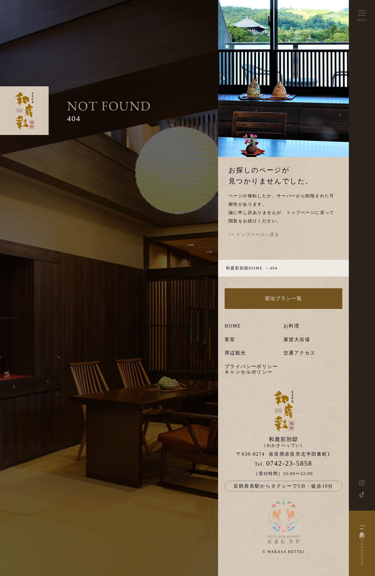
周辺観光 (235, 352)
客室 (230, 339)
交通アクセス (299, 352)
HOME (233, 326)
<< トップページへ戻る (254, 234)
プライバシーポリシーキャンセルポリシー (251, 369)
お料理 (291, 326)
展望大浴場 (296, 339)
